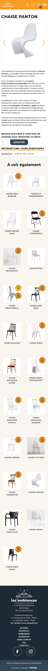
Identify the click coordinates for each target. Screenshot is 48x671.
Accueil (24, 628)
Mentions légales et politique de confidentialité (24, 663)
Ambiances (24, 634)
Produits (24, 631)
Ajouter (19, 142)
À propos (24, 637)
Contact (24, 645)
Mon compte (24, 640)
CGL (24, 642)
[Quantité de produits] (4, 142)
